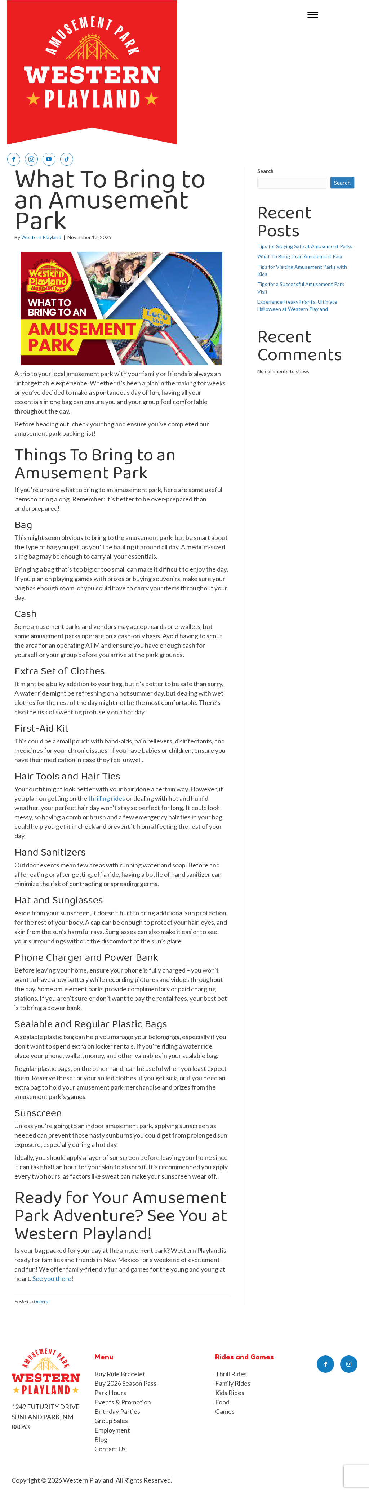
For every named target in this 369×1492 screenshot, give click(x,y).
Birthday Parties (117, 1411)
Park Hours (110, 1393)
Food (222, 1402)
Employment (112, 1430)
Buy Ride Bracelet (119, 1374)
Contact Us (110, 1449)
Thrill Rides (231, 1374)
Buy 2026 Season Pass (125, 1383)
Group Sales (111, 1421)
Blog (100, 1439)
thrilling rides (106, 798)
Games (225, 1411)
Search (265, 171)
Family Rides (232, 1383)
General (41, 1301)
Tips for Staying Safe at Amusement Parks (304, 246)
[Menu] (312, 15)
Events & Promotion (122, 1402)
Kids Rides (229, 1393)
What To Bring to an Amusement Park (300, 256)
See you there (51, 1278)
